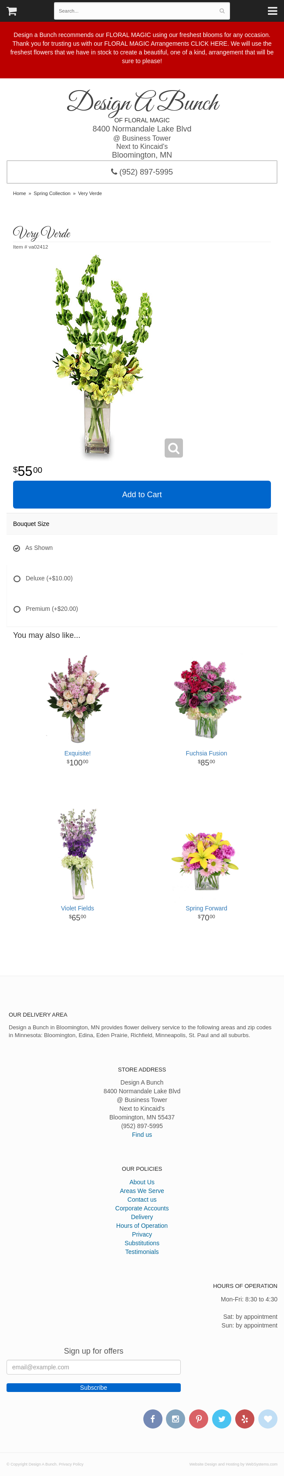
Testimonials (142, 1251)
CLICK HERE (209, 43)
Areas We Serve (142, 1190)
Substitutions (142, 1243)
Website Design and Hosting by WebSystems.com (233, 1464)
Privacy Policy (71, 1464)
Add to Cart (142, 494)
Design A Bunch (142, 104)
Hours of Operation (142, 1225)
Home (19, 193)
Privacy (142, 1234)
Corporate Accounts (142, 1208)
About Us (142, 1182)
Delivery (142, 1216)
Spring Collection (52, 193)
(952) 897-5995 (142, 172)
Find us (142, 1134)
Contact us (142, 1199)
